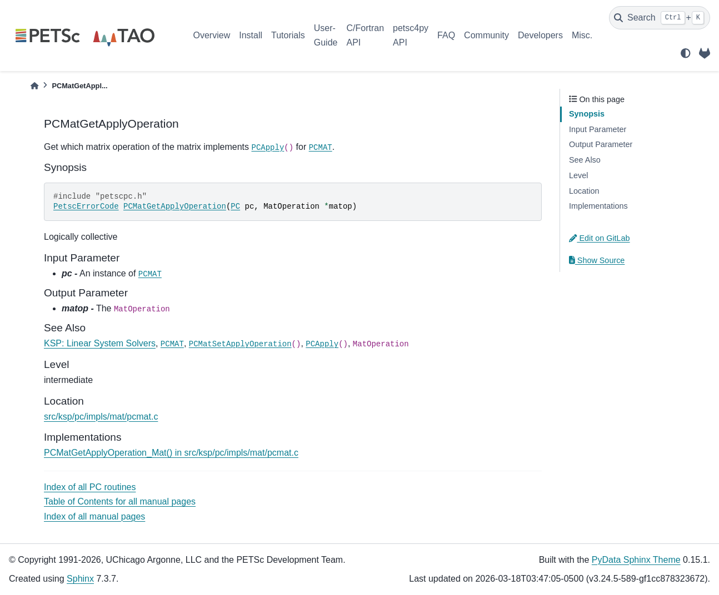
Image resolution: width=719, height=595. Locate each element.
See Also (585, 159)
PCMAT (320, 147)
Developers (540, 35)
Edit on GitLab (599, 238)
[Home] (34, 86)
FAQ (446, 35)
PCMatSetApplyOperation (240, 344)
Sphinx (80, 578)
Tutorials (288, 35)
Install (250, 35)
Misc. (582, 35)
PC (235, 206)
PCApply (267, 147)
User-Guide (326, 35)
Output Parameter (600, 144)
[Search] (659, 17)
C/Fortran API (365, 35)
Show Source (597, 260)
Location (584, 190)
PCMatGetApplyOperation (174, 206)
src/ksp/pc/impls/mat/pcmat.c (101, 416)
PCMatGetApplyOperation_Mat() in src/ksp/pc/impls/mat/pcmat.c (171, 452)
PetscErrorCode (86, 206)
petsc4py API (410, 35)
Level (578, 175)
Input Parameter (597, 129)
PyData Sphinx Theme (636, 559)
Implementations (598, 205)
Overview (212, 35)
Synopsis (587, 113)
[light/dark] (685, 53)
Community (486, 35)
